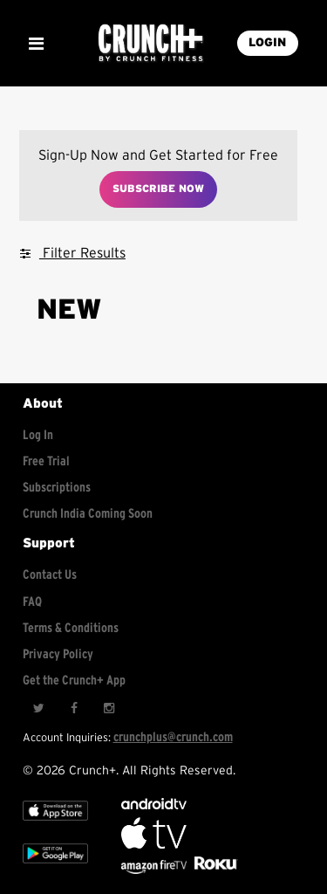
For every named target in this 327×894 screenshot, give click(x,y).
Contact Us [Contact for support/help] (50, 574)
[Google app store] (55, 867)
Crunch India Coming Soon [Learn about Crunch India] (88, 513)
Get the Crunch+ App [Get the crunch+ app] (74, 680)
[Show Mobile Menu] (36, 43)
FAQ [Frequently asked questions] (32, 602)
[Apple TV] (55, 824)
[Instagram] (108, 708)
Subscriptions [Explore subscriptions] (57, 487)
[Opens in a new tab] (155, 870)
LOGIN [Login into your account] (267, 43)
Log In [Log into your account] (38, 435)
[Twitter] (38, 708)
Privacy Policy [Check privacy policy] (58, 654)
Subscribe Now (158, 188)
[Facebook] (73, 708)
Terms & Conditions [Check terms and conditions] (71, 628)
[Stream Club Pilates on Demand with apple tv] (213, 870)
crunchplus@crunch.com (173, 737)
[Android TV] (154, 805)
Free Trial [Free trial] (46, 461)
